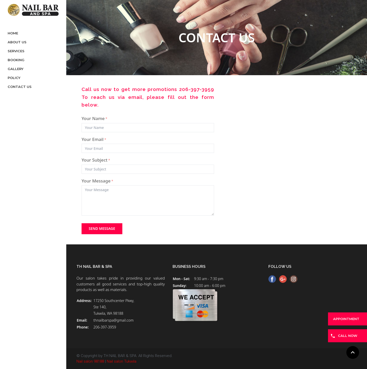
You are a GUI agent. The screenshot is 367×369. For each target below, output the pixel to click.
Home (13, 33)
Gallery (15, 69)
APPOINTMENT (346, 319)
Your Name (94, 118)
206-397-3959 (105, 327)
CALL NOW (347, 336)
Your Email (94, 139)
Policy (14, 78)
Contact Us (20, 87)
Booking (16, 60)
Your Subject (96, 160)
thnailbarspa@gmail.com (114, 320)
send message (102, 228)
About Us (17, 42)
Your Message (97, 181)
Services (16, 51)
